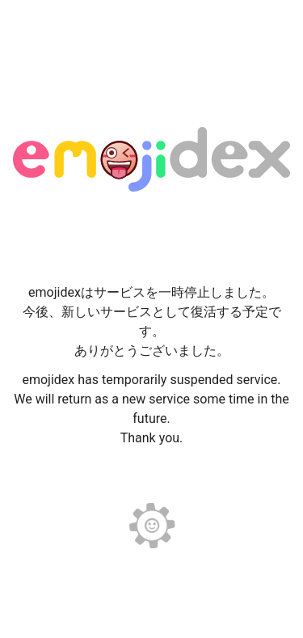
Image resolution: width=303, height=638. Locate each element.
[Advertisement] (152, 40)
